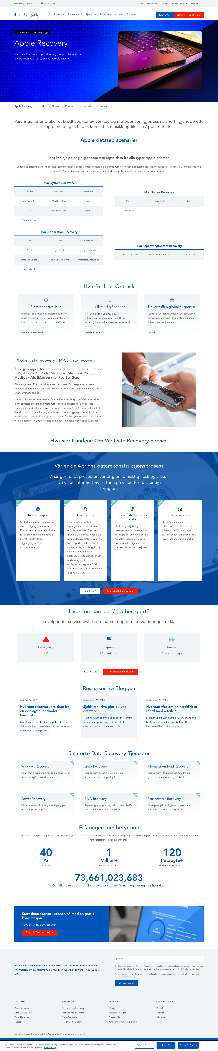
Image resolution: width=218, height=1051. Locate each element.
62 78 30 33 (165, 15)
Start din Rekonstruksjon (189, 15)
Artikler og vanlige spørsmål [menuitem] (123, 1022)
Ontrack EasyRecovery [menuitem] (73, 1008)
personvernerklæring (126, 977)
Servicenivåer (86, 106)
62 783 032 (90, 591)
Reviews (69, 106)
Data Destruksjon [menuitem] (23, 1013)
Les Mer (151, 333)
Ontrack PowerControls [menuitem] (74, 1013)
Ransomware (75, 14)
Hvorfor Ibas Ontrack (49, 106)
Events (163, 4)
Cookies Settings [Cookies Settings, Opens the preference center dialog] (144, 1045)
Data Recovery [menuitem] (21, 1008)
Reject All (166, 1045)
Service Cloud (92, 333)
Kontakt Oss (197, 4)
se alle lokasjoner (76, 1034)
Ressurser (152, 4)
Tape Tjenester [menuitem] (21, 1017)
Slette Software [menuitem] (69, 1017)
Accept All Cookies (188, 1045)
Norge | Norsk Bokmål (26, 4)
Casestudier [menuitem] (115, 1017)
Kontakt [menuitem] (160, 1008)
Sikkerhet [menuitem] (161, 1017)
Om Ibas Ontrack (179, 4)
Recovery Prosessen (32, 333)
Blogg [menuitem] (112, 1008)
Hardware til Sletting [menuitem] (72, 1022)
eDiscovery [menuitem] (19, 1022)
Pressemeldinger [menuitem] (117, 1013)
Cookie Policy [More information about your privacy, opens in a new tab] (50, 1048)
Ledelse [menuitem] (160, 1013)
